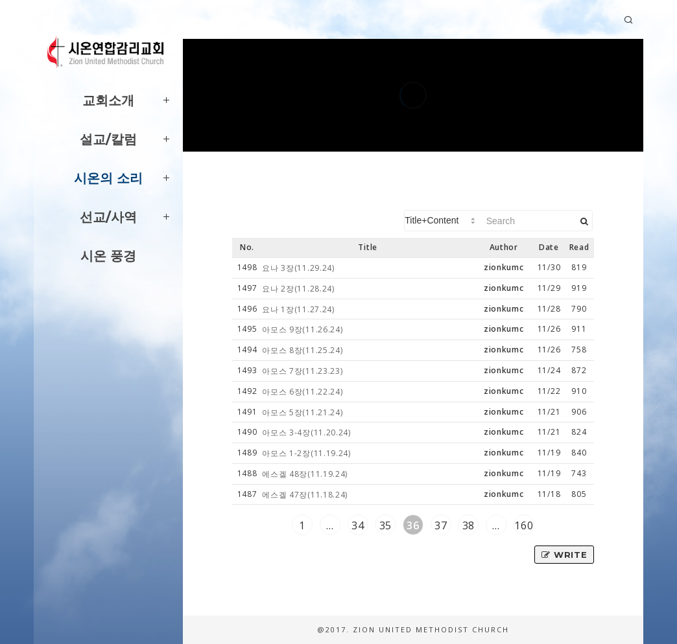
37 (440, 525)
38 (468, 525)
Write (564, 554)
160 (523, 525)
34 (357, 525)
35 (385, 525)
